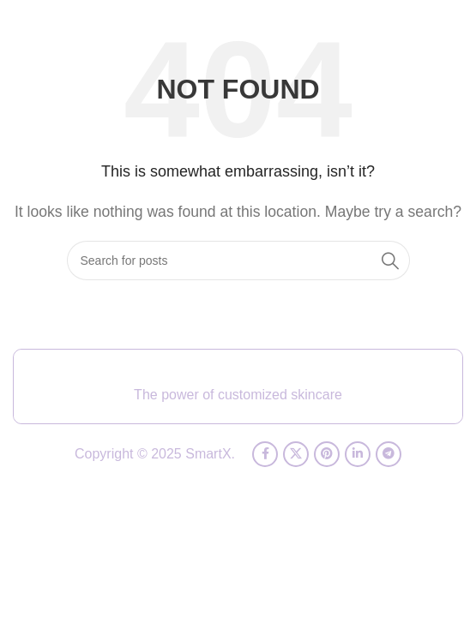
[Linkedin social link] (358, 454)
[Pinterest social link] (327, 454)
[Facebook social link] (265, 454)
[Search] (238, 260)
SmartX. (210, 453)
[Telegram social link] (388, 454)
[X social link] (296, 454)
